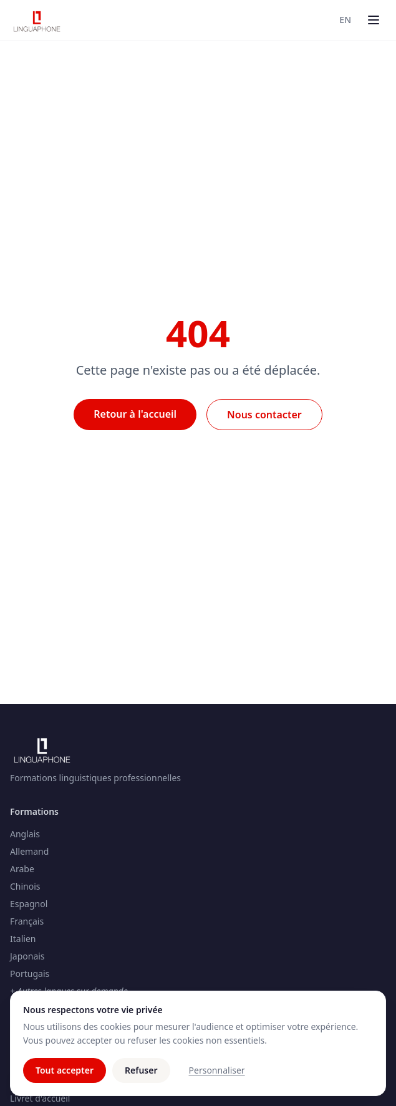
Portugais (29, 973)
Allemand (29, 851)
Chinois (25, 886)
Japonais (27, 956)
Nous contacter (264, 414)
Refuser (141, 1070)
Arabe (22, 869)
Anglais (25, 834)
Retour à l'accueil (135, 414)
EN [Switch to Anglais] (345, 20)
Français (27, 921)
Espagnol (28, 904)
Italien (23, 939)
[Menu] (373, 19)
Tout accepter (65, 1070)
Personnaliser (217, 1070)
